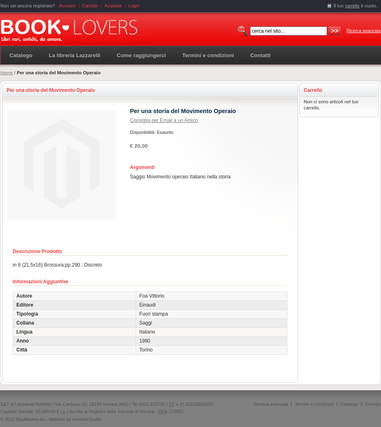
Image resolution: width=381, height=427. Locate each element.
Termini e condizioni (314, 404)
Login (133, 5)
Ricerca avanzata (364, 30)
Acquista (113, 5)
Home (6, 72)
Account (67, 5)
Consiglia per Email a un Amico (164, 120)
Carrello (90, 5)
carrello (352, 5)
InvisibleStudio (86, 419)
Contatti (373, 404)
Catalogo (20, 55)
